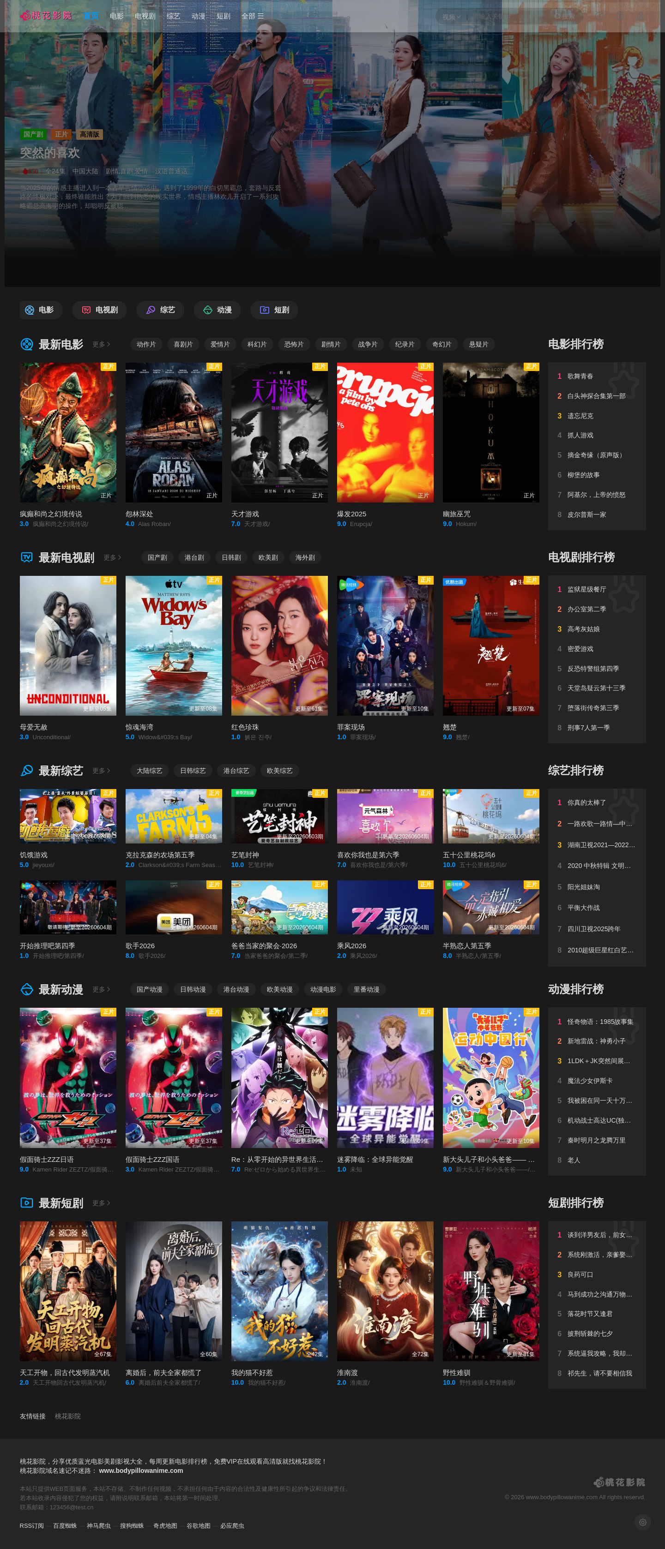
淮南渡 (347, 1372)
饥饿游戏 (34, 855)
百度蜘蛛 (65, 1525)
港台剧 (194, 557)
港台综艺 (236, 770)
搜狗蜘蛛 (132, 1525)
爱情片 (220, 344)
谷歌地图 (199, 1525)
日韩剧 (231, 557)
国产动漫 (150, 989)
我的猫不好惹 (252, 1372)
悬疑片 (479, 344)
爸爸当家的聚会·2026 (264, 946)
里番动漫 (367, 989)
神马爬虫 (99, 1525)
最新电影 (52, 344)
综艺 (174, 16)
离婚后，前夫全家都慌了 (164, 1372)
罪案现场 (351, 727)
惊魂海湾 (139, 727)
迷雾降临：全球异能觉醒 (375, 1159)
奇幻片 (442, 344)
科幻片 (257, 344)
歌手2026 (140, 946)
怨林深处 (139, 514)
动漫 (199, 16)
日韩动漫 (193, 989)
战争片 (368, 344)
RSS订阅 (32, 1525)
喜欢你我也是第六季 (368, 855)
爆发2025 (351, 514)
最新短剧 (52, 1203)
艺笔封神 (245, 855)
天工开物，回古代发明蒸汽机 (65, 1372)
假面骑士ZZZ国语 (153, 1159)
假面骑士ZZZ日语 (47, 1159)
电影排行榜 (576, 344)
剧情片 (331, 344)
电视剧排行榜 (581, 557)
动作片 (146, 344)
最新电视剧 (57, 557)
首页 (91, 16)
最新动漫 (52, 989)
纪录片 (405, 344)
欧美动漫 (280, 989)
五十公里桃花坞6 (469, 855)
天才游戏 (245, 514)
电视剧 (145, 16)
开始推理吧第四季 (47, 946)
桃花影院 (68, 1416)
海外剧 (305, 557)
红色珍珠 (245, 727)
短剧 (223, 16)
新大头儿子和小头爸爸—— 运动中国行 (502, 1159)
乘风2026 (351, 946)
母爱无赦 (34, 727)
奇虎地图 (165, 1525)
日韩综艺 (193, 770)
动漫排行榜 (576, 989)
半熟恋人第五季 (467, 946)
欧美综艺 (280, 770)
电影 (117, 16)
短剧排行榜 (576, 1202)
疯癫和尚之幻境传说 (51, 514)
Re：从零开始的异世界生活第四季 (284, 1159)
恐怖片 (294, 344)
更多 (102, 344)
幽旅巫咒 (457, 514)
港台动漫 (236, 989)
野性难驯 (457, 1372)
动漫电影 (323, 989)
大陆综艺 (150, 770)
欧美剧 (268, 557)
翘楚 (450, 727)
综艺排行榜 (576, 770)
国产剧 (157, 557)
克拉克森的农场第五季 (160, 855)
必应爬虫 (232, 1525)
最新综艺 (52, 771)
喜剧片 (183, 344)
